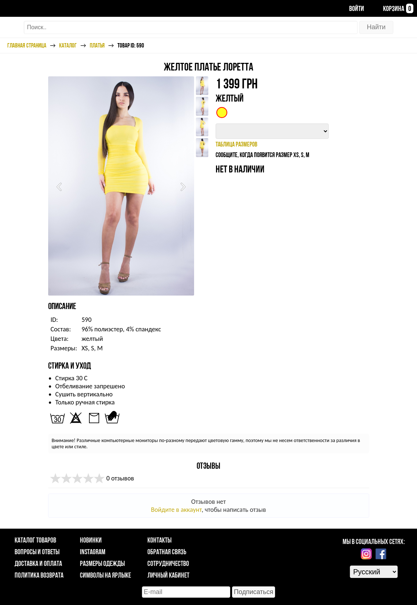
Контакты (159, 540)
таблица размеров (236, 144)
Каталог (68, 45)
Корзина (392, 8)
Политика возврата (39, 575)
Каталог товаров (35, 540)
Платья (97, 45)
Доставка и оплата (38, 563)
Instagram (92, 552)
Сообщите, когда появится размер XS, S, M (262, 154)
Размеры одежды (102, 563)
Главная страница (26, 45)
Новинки (91, 540)
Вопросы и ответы (37, 552)
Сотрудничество (168, 563)
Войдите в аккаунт (176, 510)
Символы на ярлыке (105, 575)
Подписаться (253, 592)
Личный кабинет (168, 575)
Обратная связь (166, 552)
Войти (350, 8)
